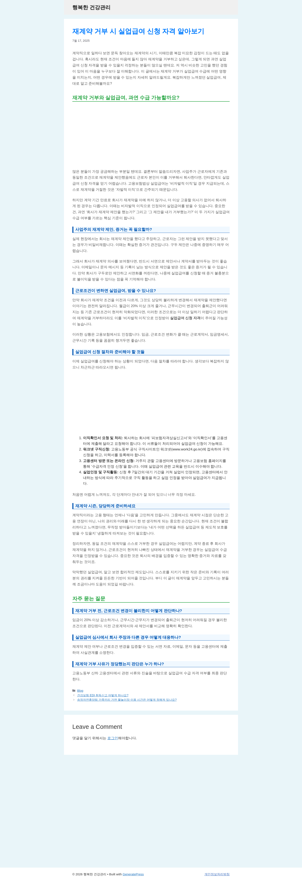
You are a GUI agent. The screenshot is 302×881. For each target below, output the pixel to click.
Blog (80, 690)
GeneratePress (133, 874)
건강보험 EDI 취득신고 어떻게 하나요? (102, 695)
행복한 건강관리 (91, 7)
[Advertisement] (151, 135)
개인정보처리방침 (217, 874)
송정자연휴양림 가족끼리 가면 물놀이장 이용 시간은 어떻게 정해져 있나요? (127, 699)
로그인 (112, 738)
